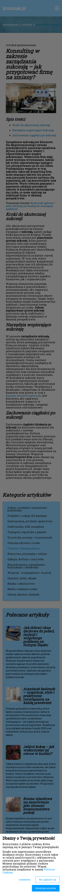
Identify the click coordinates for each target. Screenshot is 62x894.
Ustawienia (24, 879)
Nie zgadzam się (47, 879)
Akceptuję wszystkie (45, 888)
